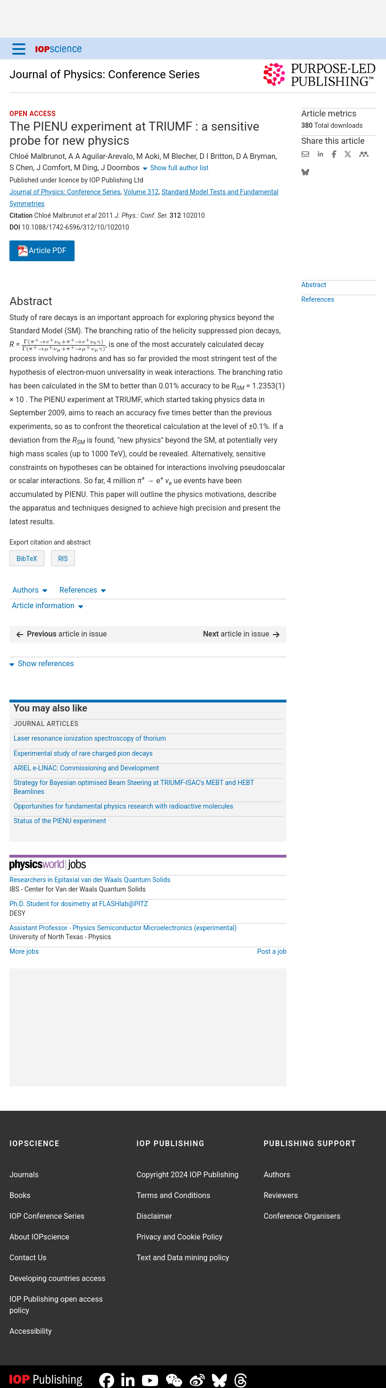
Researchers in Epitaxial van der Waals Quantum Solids (89, 872)
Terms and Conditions (173, 1187)
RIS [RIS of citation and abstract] (63, 593)
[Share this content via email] (305, 153)
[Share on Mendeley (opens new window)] (364, 153)
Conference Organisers (302, 1208)
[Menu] (18, 48)
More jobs (24, 944)
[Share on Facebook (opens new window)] (334, 153)
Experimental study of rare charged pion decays (83, 746)
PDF (42, 251)
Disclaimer (154, 1208)
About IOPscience (39, 1229)
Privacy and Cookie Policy (179, 1229)
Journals (24, 1167)
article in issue (62, 626)
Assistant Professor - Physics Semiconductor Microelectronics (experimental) (123, 920)
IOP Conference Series (46, 1208)
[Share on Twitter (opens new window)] (348, 153)
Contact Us (28, 1250)
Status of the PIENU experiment (60, 813)
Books (20, 1187)
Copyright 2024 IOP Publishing (187, 1167)
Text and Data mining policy (182, 1250)
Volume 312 (141, 192)
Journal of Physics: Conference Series (104, 74)
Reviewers (281, 1187)
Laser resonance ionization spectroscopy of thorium (90, 731)
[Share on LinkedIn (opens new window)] (320, 153)
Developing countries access (57, 1270)
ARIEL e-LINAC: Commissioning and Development (86, 760)
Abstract (314, 306)
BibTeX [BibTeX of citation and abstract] (27, 593)
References (82, 285)
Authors (29, 285)
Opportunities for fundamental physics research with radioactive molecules (123, 798)
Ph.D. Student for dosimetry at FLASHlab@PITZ (78, 896)
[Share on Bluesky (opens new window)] (305, 171)
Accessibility (30, 1323)
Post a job (271, 944)
